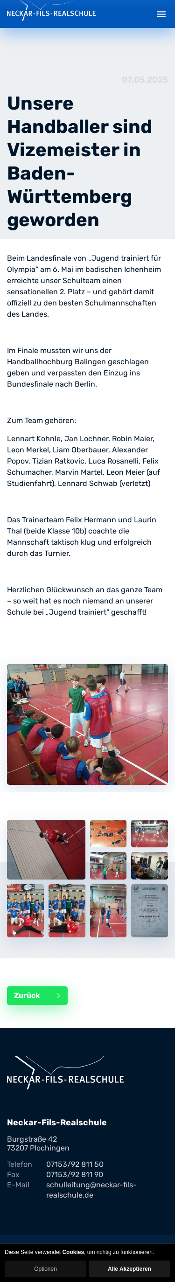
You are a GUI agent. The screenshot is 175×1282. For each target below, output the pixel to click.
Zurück (41, 995)
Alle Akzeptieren (129, 1269)
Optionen (45, 1269)
